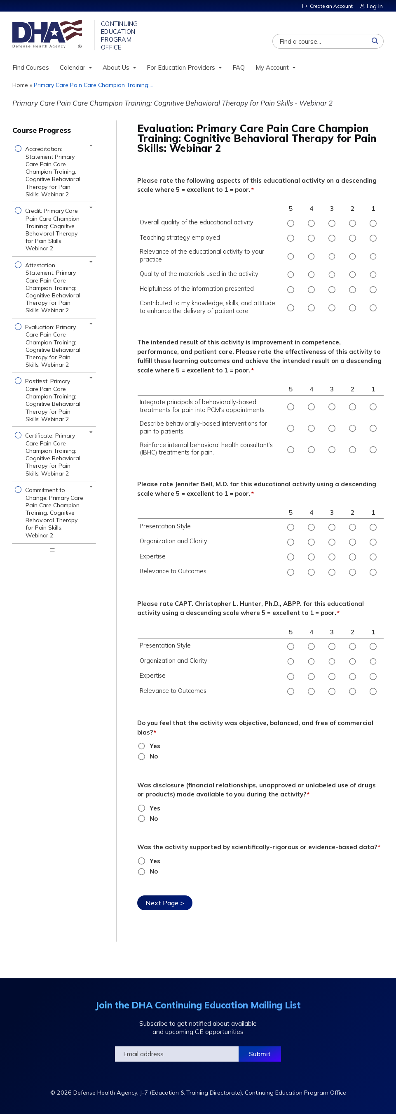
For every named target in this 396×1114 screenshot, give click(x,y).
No (154, 758)
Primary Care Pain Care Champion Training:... (93, 87)
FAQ (238, 69)
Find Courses (30, 69)
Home (20, 87)
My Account (272, 69)
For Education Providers (181, 69)
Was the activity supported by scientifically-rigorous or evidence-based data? (257, 849)
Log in (376, 6)
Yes (155, 748)
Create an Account (330, 6)
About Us (116, 69)
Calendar (72, 69)
